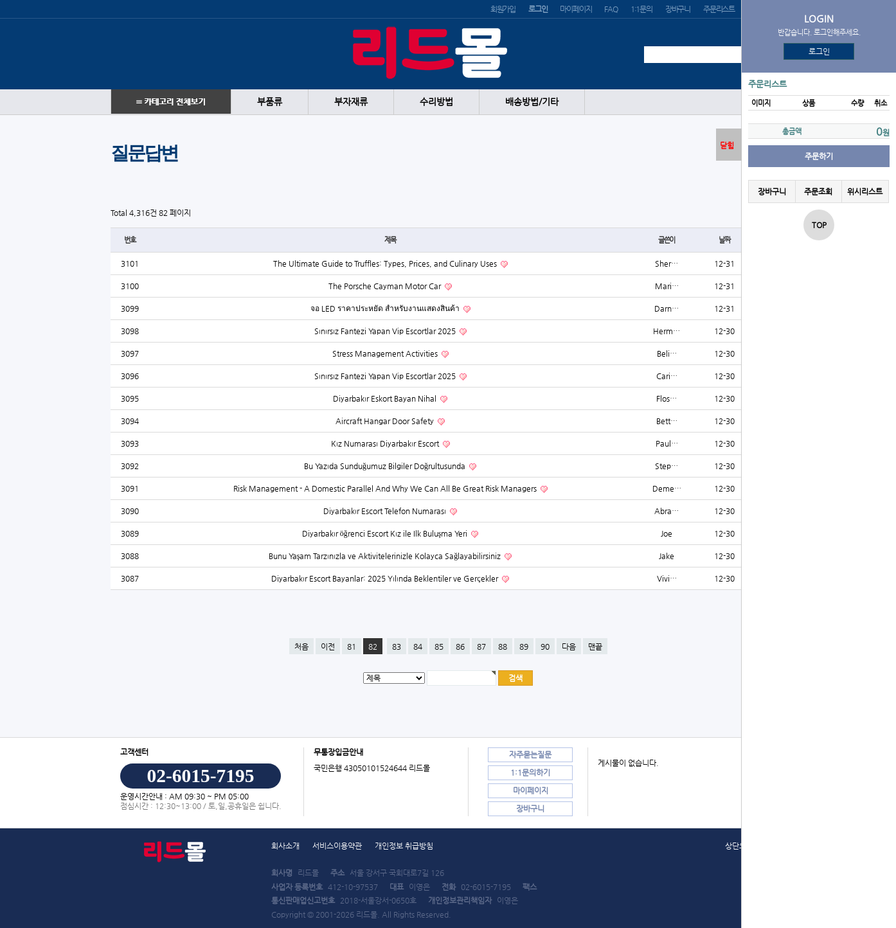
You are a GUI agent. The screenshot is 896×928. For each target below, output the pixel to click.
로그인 (819, 51)
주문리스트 (719, 8)
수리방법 (436, 102)
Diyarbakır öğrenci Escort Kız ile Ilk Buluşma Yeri (386, 533)
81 (351, 646)
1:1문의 (641, 8)
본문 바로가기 (0, 0)
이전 (328, 646)
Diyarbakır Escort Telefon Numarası (385, 510)
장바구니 (677, 8)
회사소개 (285, 845)
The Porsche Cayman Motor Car (385, 285)
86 (460, 646)
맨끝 (595, 646)
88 (502, 646)
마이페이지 (575, 8)
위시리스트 (865, 191)
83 (396, 646)
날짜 (724, 240)
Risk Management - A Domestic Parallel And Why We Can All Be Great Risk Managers (386, 488)
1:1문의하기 (530, 772)
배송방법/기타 (532, 102)
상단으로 (739, 845)
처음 (301, 646)
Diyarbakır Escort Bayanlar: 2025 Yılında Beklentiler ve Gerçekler (385, 578)
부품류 (269, 102)
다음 (569, 646)
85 (439, 646)
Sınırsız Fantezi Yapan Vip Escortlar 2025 (386, 330)
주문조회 (818, 191)
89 (523, 646)
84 (417, 646)
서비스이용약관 (337, 845)
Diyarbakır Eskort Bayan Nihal (385, 398)
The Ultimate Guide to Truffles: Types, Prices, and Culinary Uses (386, 263)
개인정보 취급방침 (404, 845)
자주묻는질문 (530, 754)
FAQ (610, 8)
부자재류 (351, 102)
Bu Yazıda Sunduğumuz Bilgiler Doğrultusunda (385, 465)
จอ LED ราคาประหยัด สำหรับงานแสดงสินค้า (385, 308)
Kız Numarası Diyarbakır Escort (386, 443)
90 (545, 646)
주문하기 (819, 156)
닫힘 (727, 145)
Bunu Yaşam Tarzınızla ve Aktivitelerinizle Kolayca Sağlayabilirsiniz (386, 555)
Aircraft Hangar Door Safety (386, 420)
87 (481, 646)
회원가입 (502, 8)
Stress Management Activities (386, 353)
